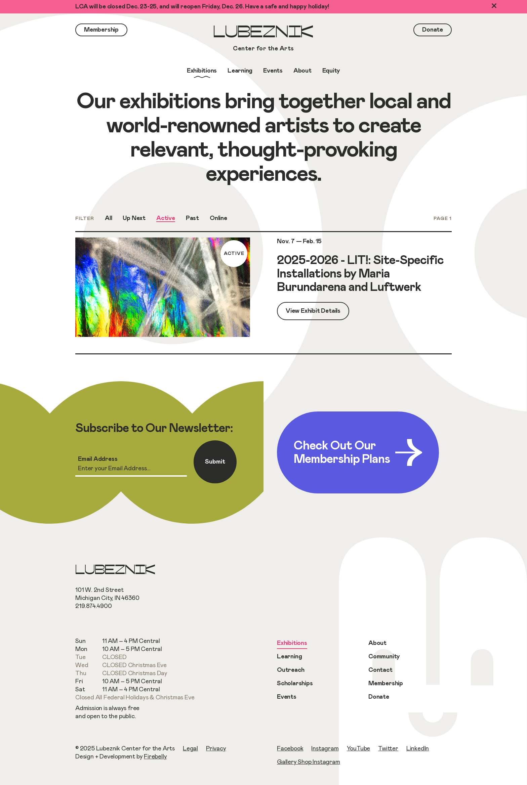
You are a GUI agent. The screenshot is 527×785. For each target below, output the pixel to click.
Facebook (290, 749)
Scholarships (295, 684)
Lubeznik (263, 39)
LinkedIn (417, 749)
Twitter (388, 749)
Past (192, 218)
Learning (289, 657)
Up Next (134, 218)
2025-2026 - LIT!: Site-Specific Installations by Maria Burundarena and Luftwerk (360, 273)
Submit (215, 462)
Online (218, 218)
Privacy (216, 749)
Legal (190, 749)
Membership (385, 684)
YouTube (358, 749)
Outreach (290, 670)
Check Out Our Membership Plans (358, 452)
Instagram (324, 749)
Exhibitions (292, 643)
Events (286, 697)
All (108, 218)
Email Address (97, 459)
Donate (378, 697)
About (377, 643)
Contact (380, 670)
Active (165, 218)
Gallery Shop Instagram (308, 762)
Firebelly (155, 757)
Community (384, 657)
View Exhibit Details (313, 311)
